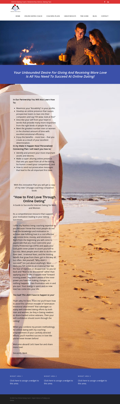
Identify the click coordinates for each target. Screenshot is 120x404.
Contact (104, 16)
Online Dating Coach (33, 16)
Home (18, 16)
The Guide (84, 16)
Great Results (70, 16)
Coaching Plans (53, 16)
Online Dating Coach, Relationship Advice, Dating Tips (31, 2)
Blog (95, 16)
